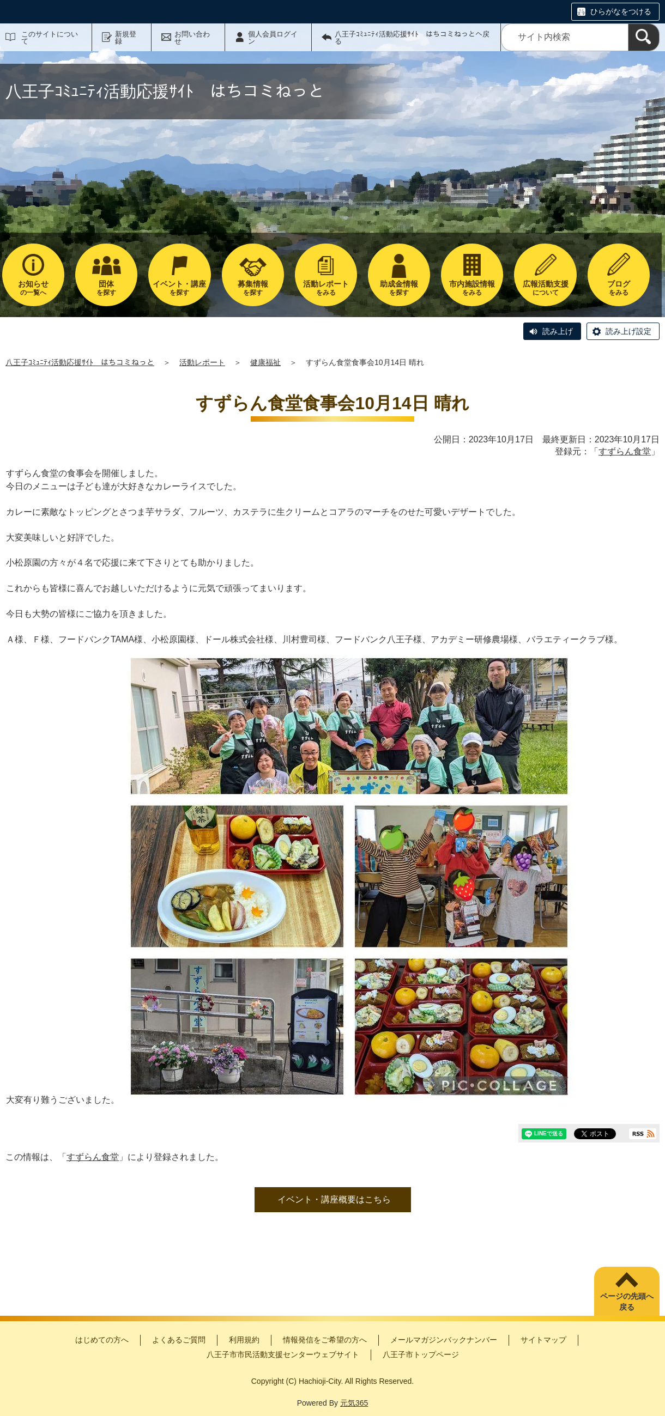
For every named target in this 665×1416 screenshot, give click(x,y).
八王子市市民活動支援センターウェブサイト (283, 1354)
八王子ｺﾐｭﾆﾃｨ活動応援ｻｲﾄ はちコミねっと (79, 362)
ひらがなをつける (620, 11)
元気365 (354, 1403)
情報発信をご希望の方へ (325, 1339)
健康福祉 (265, 362)
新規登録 (125, 37)
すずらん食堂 (624, 451)
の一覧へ (33, 287)
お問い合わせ (192, 37)
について (545, 287)
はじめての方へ (102, 1339)
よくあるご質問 (178, 1339)
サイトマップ (543, 1339)
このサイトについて (49, 37)
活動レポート (202, 362)
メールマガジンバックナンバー (443, 1339)
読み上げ (557, 331)
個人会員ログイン (273, 37)
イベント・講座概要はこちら (334, 1199)
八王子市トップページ (421, 1354)
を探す (106, 287)
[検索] (644, 37)
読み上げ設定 (628, 331)
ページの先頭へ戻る (627, 1301)
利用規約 (244, 1339)
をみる (326, 287)
